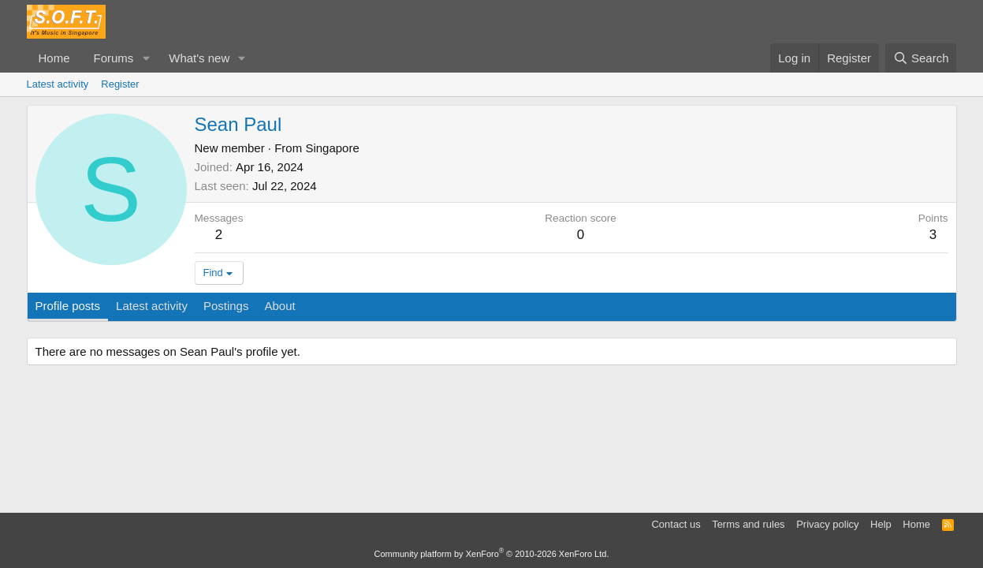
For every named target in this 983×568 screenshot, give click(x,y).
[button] (146, 58)
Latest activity (58, 84)
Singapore (332, 148)
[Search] (921, 58)
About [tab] (279, 305)
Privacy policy (827, 524)
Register (120, 84)
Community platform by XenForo (491, 554)
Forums (114, 58)
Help (881, 524)
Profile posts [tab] (68, 305)
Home (54, 58)
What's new (199, 58)
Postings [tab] (226, 305)
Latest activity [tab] (152, 305)
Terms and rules (748, 524)
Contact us (675, 524)
